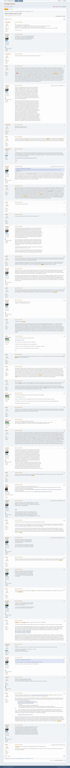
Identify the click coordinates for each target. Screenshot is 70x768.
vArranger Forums (9, 4)
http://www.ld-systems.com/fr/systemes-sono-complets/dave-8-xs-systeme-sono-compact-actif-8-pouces (44, 489)
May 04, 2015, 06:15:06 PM (18, 319)
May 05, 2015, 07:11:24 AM (18, 472)
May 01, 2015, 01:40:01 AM (18, 85)
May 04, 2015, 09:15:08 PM (18, 419)
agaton (7, 34)
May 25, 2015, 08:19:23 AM (18, 744)
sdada (7, 677)
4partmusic (8, 148)
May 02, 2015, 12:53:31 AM (18, 214)
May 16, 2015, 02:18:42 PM (18, 620)
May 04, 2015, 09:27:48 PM (18, 430)
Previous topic (58, 16)
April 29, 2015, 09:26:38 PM (18, 34)
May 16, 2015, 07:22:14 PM (18, 657)
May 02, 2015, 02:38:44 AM (18, 226)
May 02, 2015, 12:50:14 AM (18, 202)
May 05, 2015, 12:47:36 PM (18, 500)
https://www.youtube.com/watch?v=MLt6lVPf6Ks (26, 703)
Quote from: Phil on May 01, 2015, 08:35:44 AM (23, 168)
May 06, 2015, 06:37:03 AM (18, 557)
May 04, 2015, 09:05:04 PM (18, 407)
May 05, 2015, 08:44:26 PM (18, 537)
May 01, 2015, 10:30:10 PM (18, 166)
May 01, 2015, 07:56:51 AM (18, 124)
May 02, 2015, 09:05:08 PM (18, 256)
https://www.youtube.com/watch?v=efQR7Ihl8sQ (23, 630)
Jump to (51, 760)
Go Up (6, 756)
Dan (7, 336)
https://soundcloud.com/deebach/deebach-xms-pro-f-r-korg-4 (28, 702)
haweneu (8, 644)
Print (64, 756)
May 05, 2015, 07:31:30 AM (18, 484)
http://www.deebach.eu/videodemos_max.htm (25, 714)
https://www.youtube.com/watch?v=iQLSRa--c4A (23, 632)
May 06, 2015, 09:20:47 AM (18, 569)
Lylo (7, 484)
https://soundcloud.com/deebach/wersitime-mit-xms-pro (27, 701)
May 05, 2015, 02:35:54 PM (18, 520)
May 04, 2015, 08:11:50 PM (18, 366)
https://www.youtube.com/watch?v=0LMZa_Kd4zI (23, 631)
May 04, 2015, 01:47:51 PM (18, 300)
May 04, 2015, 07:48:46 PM (18, 354)
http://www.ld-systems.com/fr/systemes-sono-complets (43, 491)
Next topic (63, 16)
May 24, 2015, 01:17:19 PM (18, 677)
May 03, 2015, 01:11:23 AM (18, 268)
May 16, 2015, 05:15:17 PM (18, 644)
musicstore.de (42, 627)
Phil (7, 66)
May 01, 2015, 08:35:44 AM (18, 136)
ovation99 (8, 22)
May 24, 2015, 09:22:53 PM (18, 693)
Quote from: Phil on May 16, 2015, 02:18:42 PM (23, 659)
